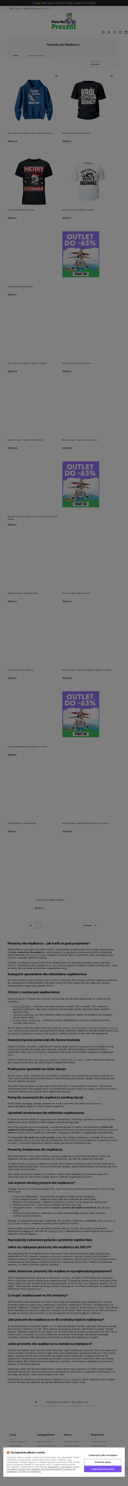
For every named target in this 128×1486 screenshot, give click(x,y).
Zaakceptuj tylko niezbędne (102, 1455)
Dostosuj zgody (103, 1462)
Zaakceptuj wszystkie (102, 1469)
